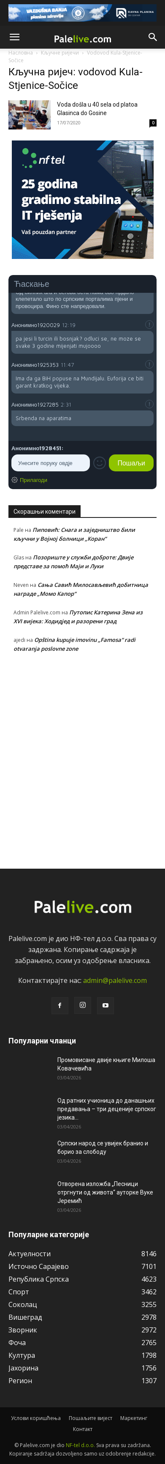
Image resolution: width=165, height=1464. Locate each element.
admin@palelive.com (115, 980)
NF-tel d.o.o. (80, 1445)
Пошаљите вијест (90, 1418)
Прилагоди (33, 479)
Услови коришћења (36, 1418)
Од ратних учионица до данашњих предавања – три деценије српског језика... (106, 1109)
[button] (14, 37)
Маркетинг (133, 1418)
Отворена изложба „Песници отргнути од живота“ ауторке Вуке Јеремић (105, 1192)
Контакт (82, 1429)
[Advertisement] (82, 759)
